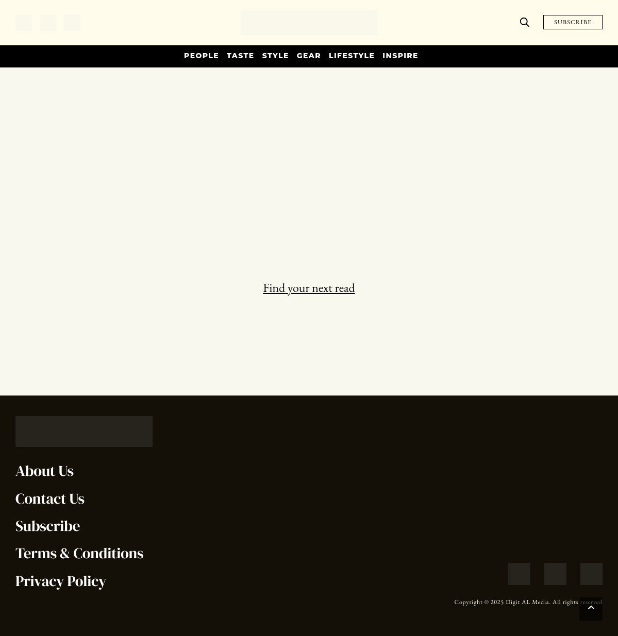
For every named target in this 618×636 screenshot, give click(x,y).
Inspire (400, 55)
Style (275, 55)
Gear (309, 55)
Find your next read (309, 288)
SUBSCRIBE (573, 22)
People (201, 55)
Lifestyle (352, 55)
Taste (241, 55)
